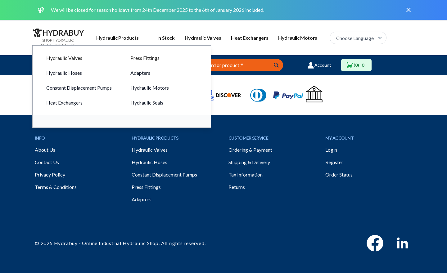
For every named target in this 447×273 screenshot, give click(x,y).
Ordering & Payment (250, 150)
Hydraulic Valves (203, 38)
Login (331, 150)
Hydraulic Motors (297, 38)
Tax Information (245, 174)
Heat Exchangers (249, 38)
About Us (45, 150)
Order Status (339, 174)
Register (334, 162)
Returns (236, 187)
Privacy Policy (50, 174)
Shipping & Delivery (249, 162)
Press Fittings (146, 187)
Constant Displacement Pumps (164, 174)
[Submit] (276, 65)
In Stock (166, 38)
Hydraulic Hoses (149, 162)
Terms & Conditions (56, 187)
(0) (356, 65)
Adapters (141, 199)
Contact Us (47, 162)
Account (319, 65)
